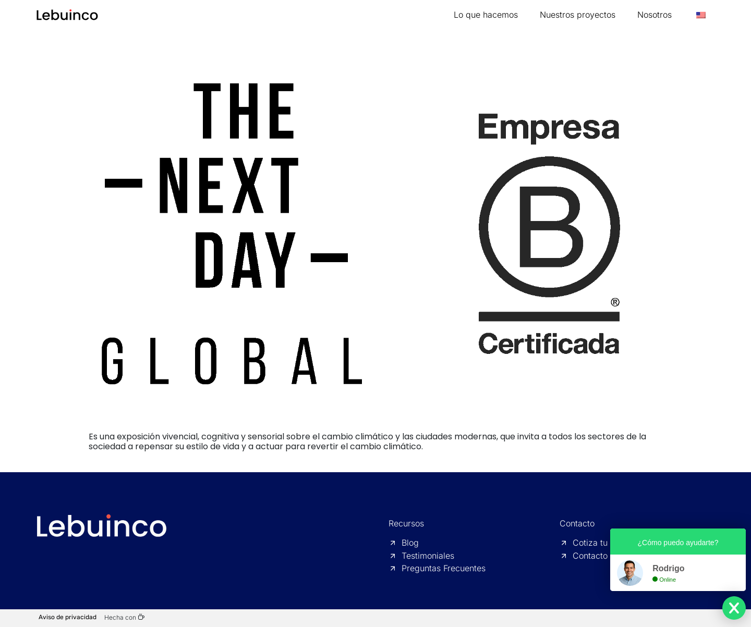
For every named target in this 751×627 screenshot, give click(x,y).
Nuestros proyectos (577, 14)
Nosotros (654, 14)
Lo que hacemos (486, 14)
